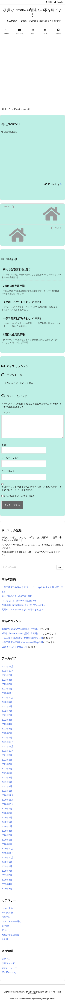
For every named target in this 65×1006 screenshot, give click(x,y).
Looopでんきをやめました (15, 646)
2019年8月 (7, 866)
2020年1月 (7, 844)
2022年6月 (7, 715)
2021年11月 (7, 746)
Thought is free (48, 999)
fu (61, 184)
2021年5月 (7, 773)
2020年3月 (7, 835)
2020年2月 (7, 839)
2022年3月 (7, 728)
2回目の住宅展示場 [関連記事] (14, 286)
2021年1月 (7, 791)
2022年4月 (7, 724)
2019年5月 (7, 879)
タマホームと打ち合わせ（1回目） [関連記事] (22, 302)
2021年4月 (7, 777)
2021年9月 (7, 755)
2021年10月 (7, 751)
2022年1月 (7, 737)
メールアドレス (9, 458)
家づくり (6, 930)
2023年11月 (7, 666)
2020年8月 (7, 813)
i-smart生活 (7, 908)
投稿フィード (8, 963)
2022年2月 (7, 733)
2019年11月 (7, 853)
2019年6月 (7, 875)
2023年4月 (7, 679)
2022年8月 (7, 706)
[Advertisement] (32, 70)
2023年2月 (7, 684)
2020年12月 (7, 795)
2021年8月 (7, 759)
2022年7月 (7, 711)
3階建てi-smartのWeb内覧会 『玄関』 (20, 629)
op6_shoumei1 (23, 109)
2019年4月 (7, 884)
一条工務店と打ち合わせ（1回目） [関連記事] (22, 318)
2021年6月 (7, 768)
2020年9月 (7, 808)
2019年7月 (7, 871)
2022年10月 (7, 697)
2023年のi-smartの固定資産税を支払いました (24, 605)
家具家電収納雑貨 (10, 934)
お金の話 (6, 917)
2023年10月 (7, 671)
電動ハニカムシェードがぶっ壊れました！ (23, 609)
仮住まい (6, 926)
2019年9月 (7, 862)
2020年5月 (7, 826)
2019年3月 (7, 888)
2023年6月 (7, 675)
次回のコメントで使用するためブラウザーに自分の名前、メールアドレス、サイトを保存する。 (32, 488)
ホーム (7, 109)
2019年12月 (7, 848)
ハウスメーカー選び (11, 921)
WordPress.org (9, 972)
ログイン (6, 959)
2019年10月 (7, 857)
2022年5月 (7, 719)
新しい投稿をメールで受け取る (18, 496)
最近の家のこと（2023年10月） (17, 596)
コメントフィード (10, 967)
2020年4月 (7, 831)
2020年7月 (7, 817)
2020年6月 (7, 822)
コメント (5, 412)
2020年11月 (7, 799)
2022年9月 (7, 702)
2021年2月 (7, 786)
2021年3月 (7, 782)
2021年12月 (7, 742)
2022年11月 (7, 693)
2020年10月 (7, 804)
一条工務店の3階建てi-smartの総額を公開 (22, 638)
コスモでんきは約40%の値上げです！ (20, 600)
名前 (4, 444)
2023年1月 (7, 688)
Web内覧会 (7, 912)
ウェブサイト (8, 471)
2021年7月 (7, 764)
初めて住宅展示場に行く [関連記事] (17, 269)
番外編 (5, 939)
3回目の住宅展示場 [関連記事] (14, 334)
